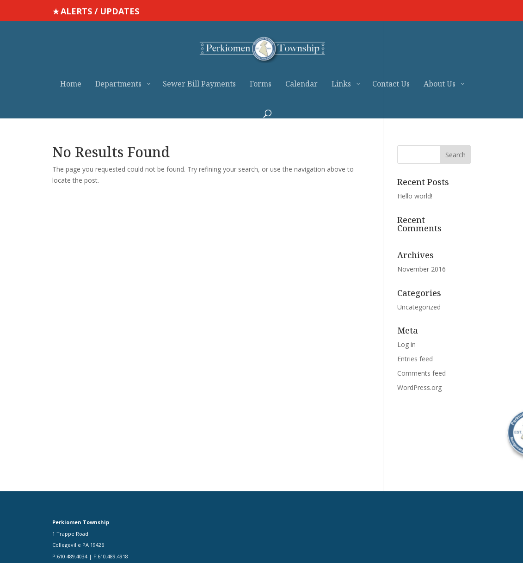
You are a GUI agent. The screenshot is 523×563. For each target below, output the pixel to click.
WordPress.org (419, 387)
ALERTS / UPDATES (100, 11)
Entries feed (415, 358)
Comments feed (421, 373)
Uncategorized (419, 307)
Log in (406, 344)
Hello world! (414, 196)
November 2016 (421, 269)
